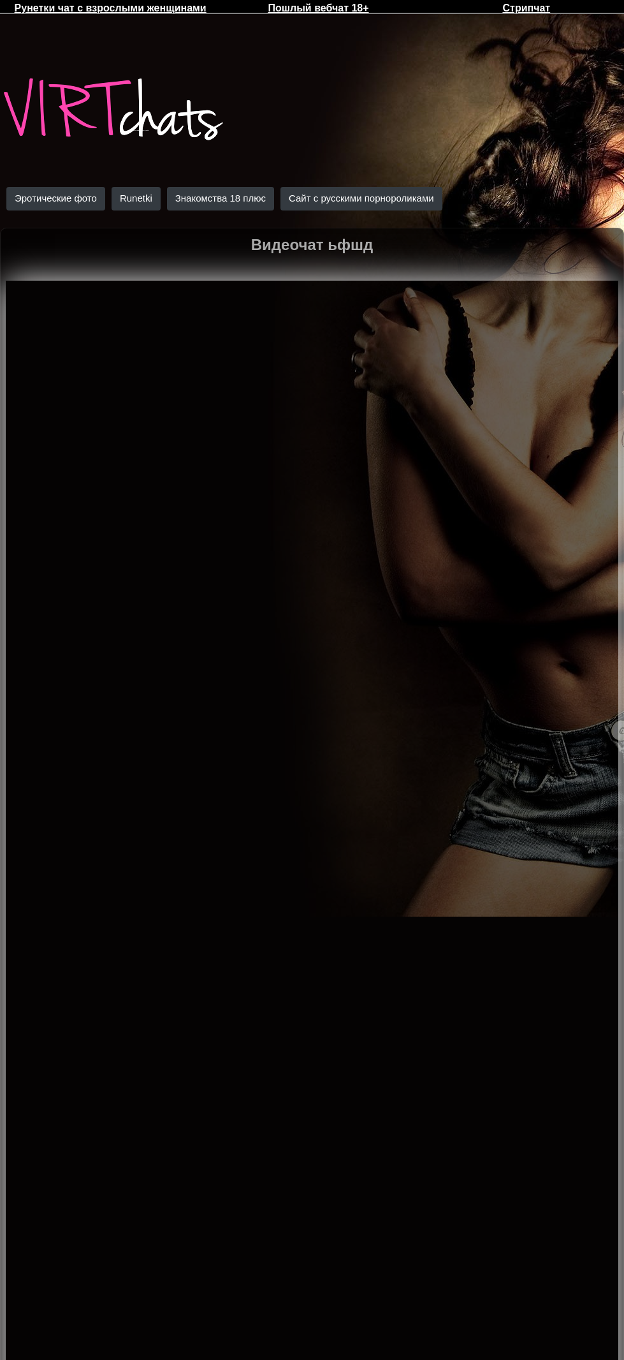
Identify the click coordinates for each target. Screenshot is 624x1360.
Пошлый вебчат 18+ (318, 8)
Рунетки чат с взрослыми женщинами (111, 8)
